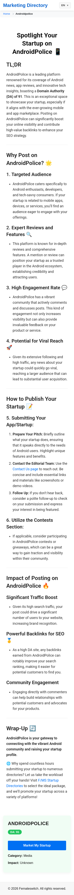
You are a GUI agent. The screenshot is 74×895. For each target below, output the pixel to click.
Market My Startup (37, 845)
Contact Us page (25, 469)
